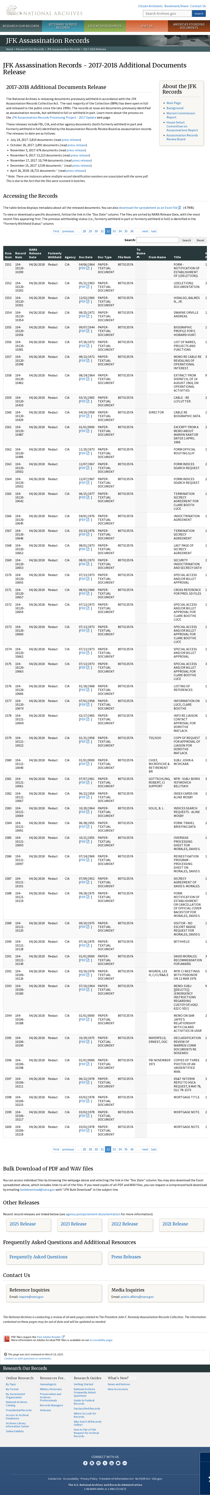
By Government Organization (15, 1395)
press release (71, 140)
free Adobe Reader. (51, 1337)
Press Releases (126, 1256)
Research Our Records (21, 26)
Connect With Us (105, 1457)
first (56, 231)
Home (9, 49)
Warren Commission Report (181, 115)
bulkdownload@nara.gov (37, 1189)
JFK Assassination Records (63, 49)
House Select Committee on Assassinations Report (182, 126)
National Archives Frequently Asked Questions (85, 1392)
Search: (130, 240)
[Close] (205, 1457)
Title (177, 257)
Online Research (19, 1378)
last (154, 231)
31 (102, 231)
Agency (70, 257)
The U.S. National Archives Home (44, 10)
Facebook (85, 1463)
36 (132, 231)
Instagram (98, 1463)
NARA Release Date (35, 253)
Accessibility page (101, 1340)
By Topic (11, 1384)
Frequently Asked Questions (38, 1256)
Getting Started (83, 1384)
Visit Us (147, 26)
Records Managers (51, 1405)
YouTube (111, 1463)
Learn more (173, 1487)
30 (96, 231)
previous (68, 231)
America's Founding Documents (189, 26)
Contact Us (198, 6)
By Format (12, 1389)
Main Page (174, 103)
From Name (157, 257)
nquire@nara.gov (31, 1297)
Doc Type (105, 257)
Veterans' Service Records (63, 26)
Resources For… (53, 1378)
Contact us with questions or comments (27, 1358)
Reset (200, 240)
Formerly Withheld (55, 255)
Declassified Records (87, 1408)
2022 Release (124, 1224)
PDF (83, 268)
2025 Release (22, 1224)
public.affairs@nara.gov (137, 1297)
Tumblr (105, 1463)
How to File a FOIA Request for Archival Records (86, 1433)
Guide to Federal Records (84, 1401)
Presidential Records (19, 1410)
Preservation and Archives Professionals (50, 1397)
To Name (141, 253)
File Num (124, 257)
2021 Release (175, 1224)
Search (199, 13)
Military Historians (51, 1389)
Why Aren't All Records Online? (88, 1423)
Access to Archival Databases (17, 1416)
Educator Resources (105, 26)
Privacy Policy (89, 1478)
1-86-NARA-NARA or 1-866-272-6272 (105, 1489)
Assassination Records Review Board (182, 137)
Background (175, 108)
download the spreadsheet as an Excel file (148, 208)
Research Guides (88, 1378)
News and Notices (119, 1384)
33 (114, 231)
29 (90, 231)
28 (84, 231)
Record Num (20, 255)
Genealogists (48, 1384)
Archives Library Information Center (17, 1424)
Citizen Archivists (150, 6)
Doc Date (85, 257)
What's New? (118, 1378)
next (145, 231)
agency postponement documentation (93, 1214)
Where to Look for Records (85, 1415)
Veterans (45, 1410)
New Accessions (118, 1389)
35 (126, 231)
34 (120, 231)
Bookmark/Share (176, 6)
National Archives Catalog (16, 1403)
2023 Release (73, 1224)
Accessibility (71, 1478)
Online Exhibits (15, 1431)
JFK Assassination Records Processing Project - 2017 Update (54, 117)
